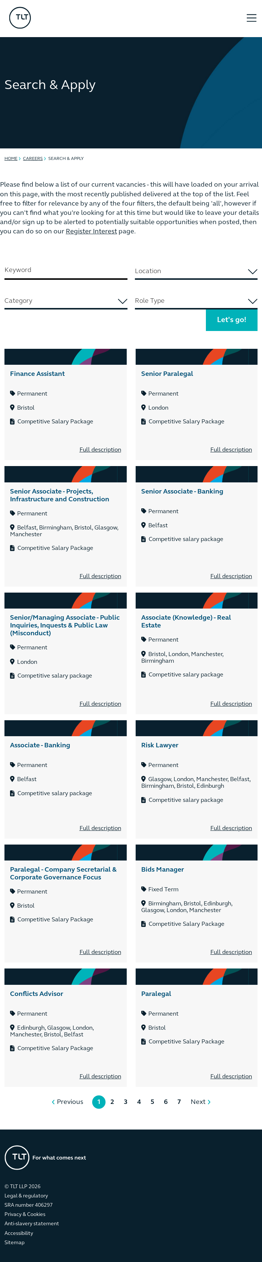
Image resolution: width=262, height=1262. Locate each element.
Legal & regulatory (26, 1196)
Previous (70, 1102)
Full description (100, 450)
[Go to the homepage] (45, 1157)
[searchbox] (196, 271)
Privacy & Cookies (24, 1214)
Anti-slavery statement (31, 1224)
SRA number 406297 (28, 1205)
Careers (33, 159)
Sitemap (14, 1243)
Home (10, 159)
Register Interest (91, 231)
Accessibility (18, 1233)
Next (198, 1102)
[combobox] (196, 272)
